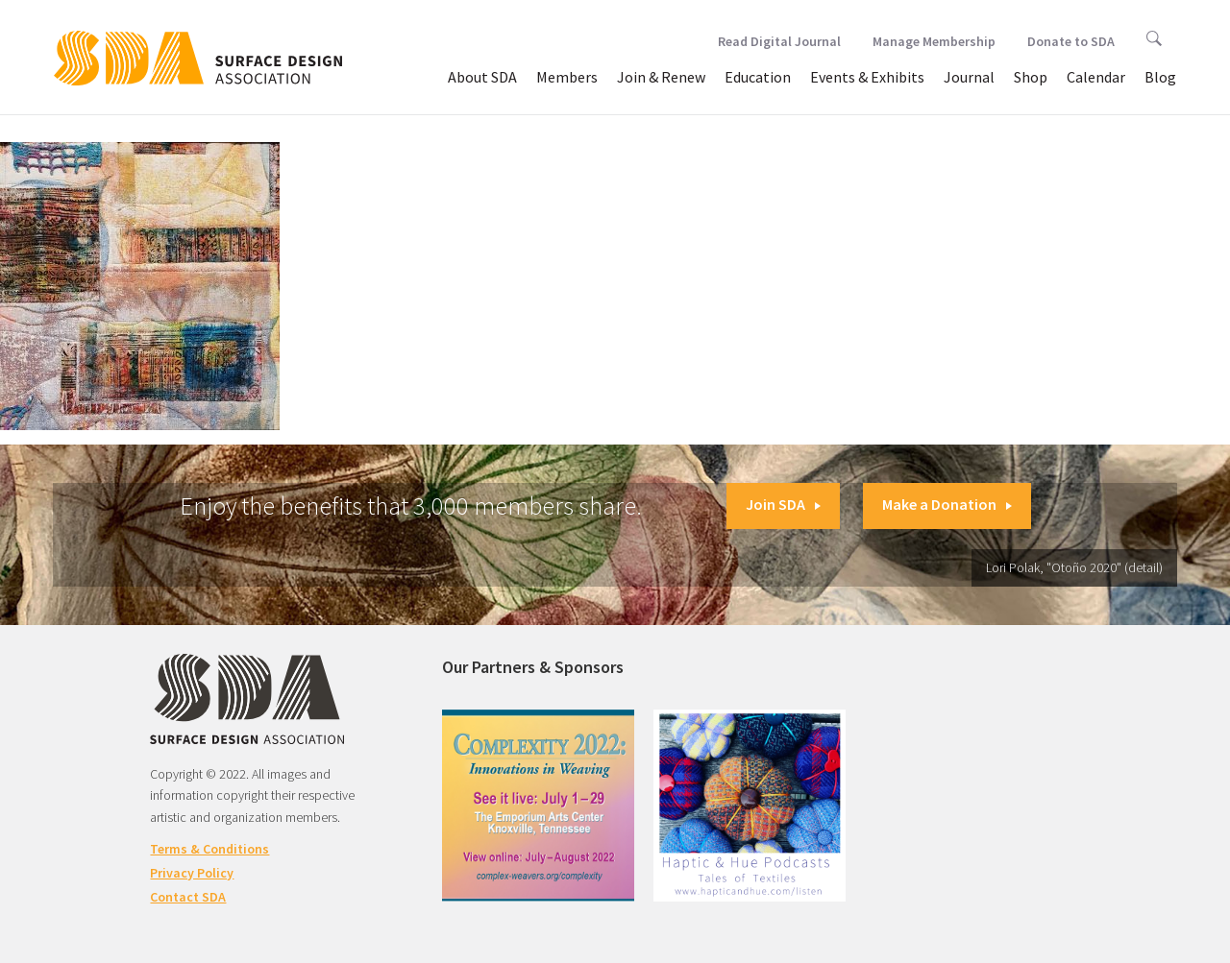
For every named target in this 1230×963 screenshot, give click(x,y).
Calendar (1096, 76)
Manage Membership (934, 41)
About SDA (482, 76)
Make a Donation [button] (947, 504)
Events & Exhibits (867, 76)
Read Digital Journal (779, 41)
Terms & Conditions (209, 848)
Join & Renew (661, 76)
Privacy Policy (192, 872)
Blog (1160, 76)
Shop (1030, 76)
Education (758, 76)
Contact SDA (188, 896)
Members (567, 76)
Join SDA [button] (783, 504)
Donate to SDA (1071, 41)
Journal (969, 76)
